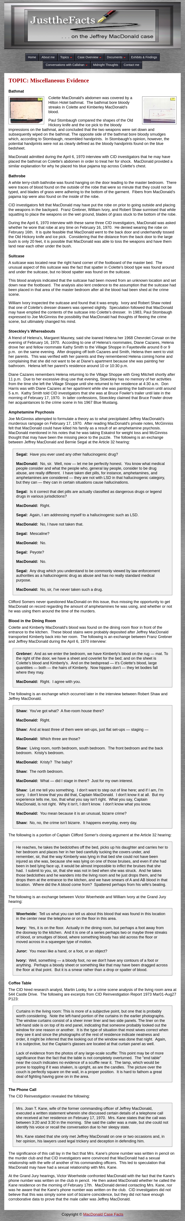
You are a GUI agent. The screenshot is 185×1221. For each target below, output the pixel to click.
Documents (116, 57)
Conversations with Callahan (66, 65)
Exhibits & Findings (144, 57)
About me (48, 57)
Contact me (131, 65)
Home (32, 57)
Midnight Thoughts (105, 65)
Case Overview (90, 57)
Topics (66, 57)
